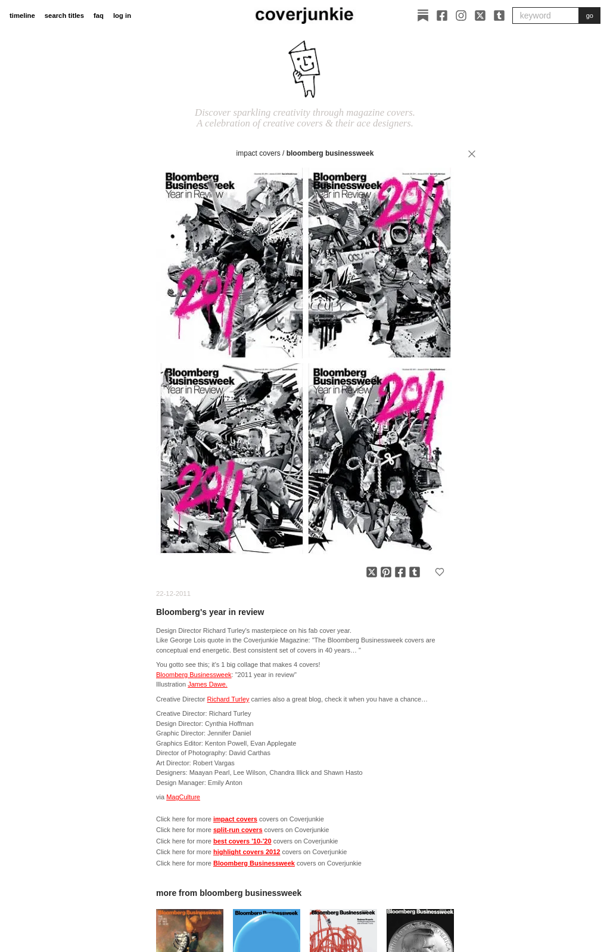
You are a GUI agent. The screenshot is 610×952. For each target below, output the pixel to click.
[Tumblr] (499, 15)
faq (99, 15)
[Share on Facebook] (400, 572)
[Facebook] (442, 15)
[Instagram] (461, 15)
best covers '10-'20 (242, 841)
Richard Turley (228, 699)
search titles (64, 15)
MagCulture (183, 796)
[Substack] (423, 15)
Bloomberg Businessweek (330, 153)
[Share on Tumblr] (415, 572)
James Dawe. (208, 684)
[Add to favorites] (439, 572)
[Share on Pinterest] (386, 572)
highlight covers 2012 (246, 851)
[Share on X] (372, 572)
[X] (480, 15)
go (589, 15)
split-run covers (238, 829)
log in (122, 15)
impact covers (258, 153)
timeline (22, 15)
